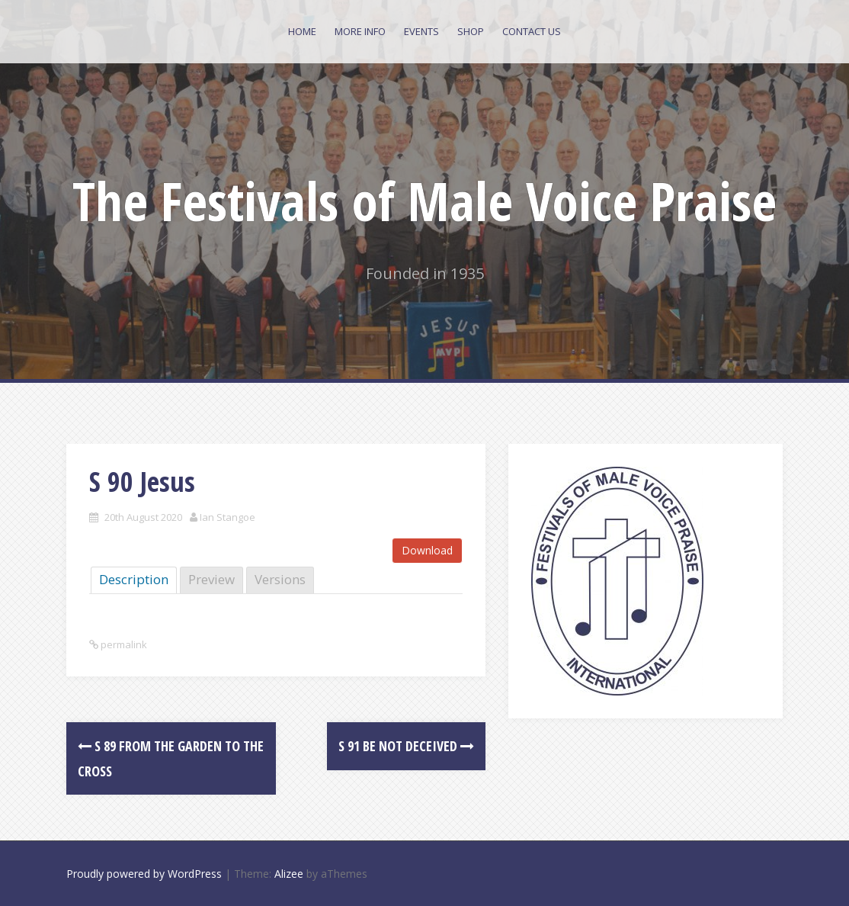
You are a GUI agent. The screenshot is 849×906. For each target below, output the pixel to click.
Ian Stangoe (227, 517)
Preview (211, 579)
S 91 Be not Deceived (406, 746)
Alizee (288, 873)
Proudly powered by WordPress (144, 873)
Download (427, 550)
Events (421, 31)
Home (302, 31)
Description (133, 579)
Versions (280, 579)
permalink (122, 644)
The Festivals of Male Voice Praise (424, 200)
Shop (470, 31)
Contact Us (531, 31)
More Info (360, 31)
